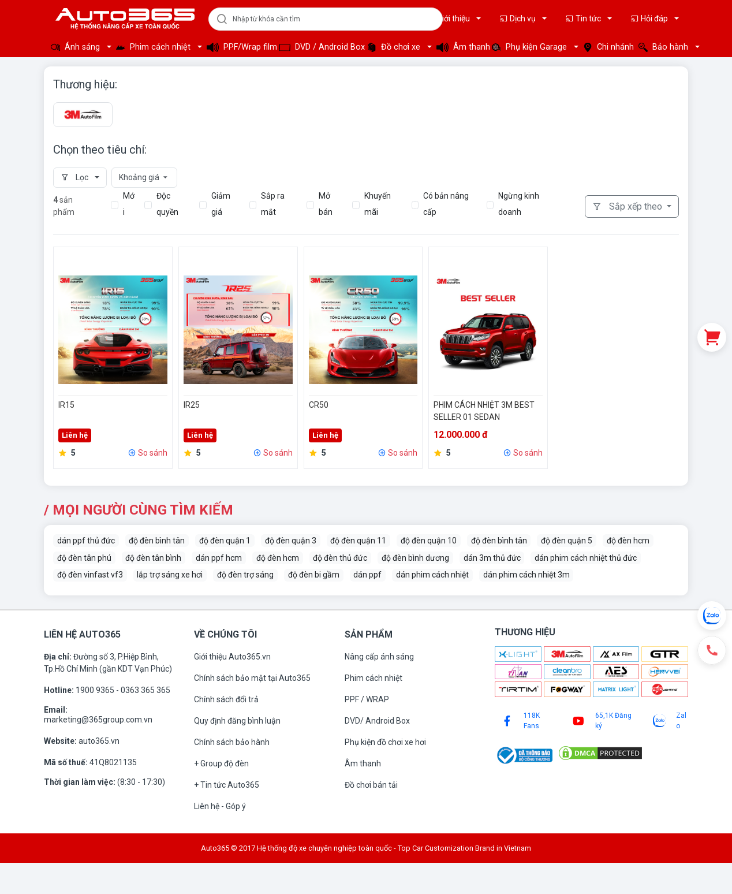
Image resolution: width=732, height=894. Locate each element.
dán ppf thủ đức (86, 540)
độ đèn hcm (628, 540)
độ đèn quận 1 (225, 540)
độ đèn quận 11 (358, 540)
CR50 (318, 404)
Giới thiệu (449, 18)
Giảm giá (220, 204)
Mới (129, 204)
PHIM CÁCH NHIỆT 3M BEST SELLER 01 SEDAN (484, 411)
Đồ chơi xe (395, 47)
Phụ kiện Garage (530, 47)
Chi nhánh (607, 47)
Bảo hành (664, 47)
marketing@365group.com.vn (98, 719)
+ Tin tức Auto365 (226, 784)
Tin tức (584, 18)
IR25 (192, 404)
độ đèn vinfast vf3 (90, 574)
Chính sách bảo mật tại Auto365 (252, 678)
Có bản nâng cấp (446, 204)
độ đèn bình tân (157, 540)
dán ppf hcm (219, 558)
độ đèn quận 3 (290, 540)
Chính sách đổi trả (226, 699)
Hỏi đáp (650, 18)
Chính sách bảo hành (232, 742)
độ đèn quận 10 (429, 540)
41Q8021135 (113, 762)
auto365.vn (99, 741)
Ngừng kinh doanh (518, 204)
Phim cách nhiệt (154, 47)
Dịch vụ (518, 18)
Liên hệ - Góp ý (220, 806)
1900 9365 (96, 690)
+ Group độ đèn (221, 763)
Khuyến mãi (377, 204)
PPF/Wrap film (239, 47)
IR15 (66, 404)
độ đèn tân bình (153, 558)
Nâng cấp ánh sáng (379, 656)
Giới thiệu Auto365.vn (232, 656)
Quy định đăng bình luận (237, 720)
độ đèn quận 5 (566, 540)
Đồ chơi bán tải (371, 784)
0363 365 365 (145, 690)
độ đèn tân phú (84, 558)
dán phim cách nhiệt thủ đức (586, 558)
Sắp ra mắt (273, 204)
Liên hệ (75, 435)
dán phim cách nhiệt (432, 574)
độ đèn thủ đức (340, 558)
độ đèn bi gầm (313, 574)
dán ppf (367, 574)
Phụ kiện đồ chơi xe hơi (385, 742)
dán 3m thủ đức (492, 558)
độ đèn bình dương (415, 558)
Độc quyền (167, 204)
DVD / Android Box (319, 47)
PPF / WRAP (367, 699)
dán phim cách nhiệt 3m (526, 574)
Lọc (75, 177)
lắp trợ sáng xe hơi (170, 574)
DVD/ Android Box (377, 720)
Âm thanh (460, 47)
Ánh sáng (76, 47)
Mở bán (326, 204)
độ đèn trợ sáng (245, 574)
